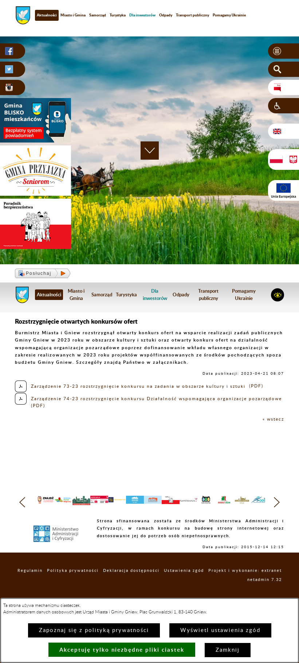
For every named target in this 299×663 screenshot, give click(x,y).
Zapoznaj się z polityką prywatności (94, 630)
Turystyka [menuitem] (118, 14)
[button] (283, 51)
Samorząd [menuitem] (97, 14)
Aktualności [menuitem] (47, 14)
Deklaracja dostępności (131, 589)
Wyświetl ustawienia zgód (220, 630)
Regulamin (30, 589)
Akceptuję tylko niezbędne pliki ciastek (121, 650)
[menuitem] (142, 15)
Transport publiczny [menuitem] (192, 14)
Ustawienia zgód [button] (184, 589)
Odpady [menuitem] (165, 14)
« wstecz (273, 419)
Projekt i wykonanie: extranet (245, 589)
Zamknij (228, 650)
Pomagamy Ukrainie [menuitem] (229, 14)
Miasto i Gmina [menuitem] (73, 14)
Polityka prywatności (73, 589)
